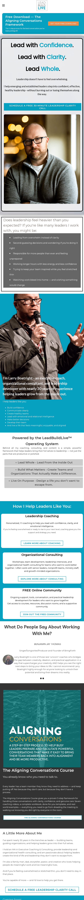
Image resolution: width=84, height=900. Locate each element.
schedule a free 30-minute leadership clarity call (42, 107)
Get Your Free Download (63, 24)
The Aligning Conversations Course (42, 818)
